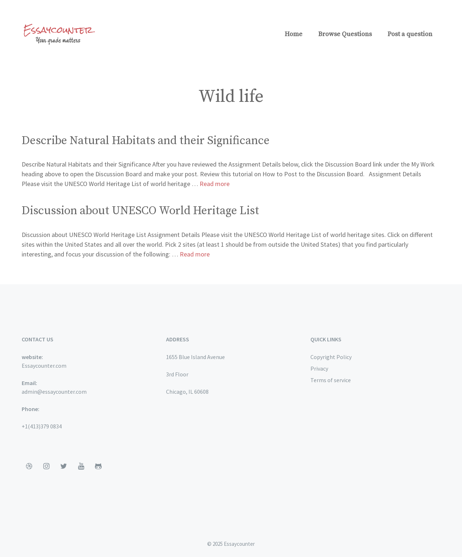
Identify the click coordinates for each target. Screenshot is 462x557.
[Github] (98, 466)
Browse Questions (345, 34)
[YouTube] (81, 466)
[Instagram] (46, 466)
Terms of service (330, 380)
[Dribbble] (29, 466)
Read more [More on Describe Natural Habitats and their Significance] (215, 184)
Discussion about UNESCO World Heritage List (140, 211)
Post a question (410, 34)
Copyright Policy (331, 356)
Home (293, 34)
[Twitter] (63, 466)
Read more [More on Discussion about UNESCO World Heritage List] (195, 254)
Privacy (319, 368)
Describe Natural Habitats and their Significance (146, 141)
